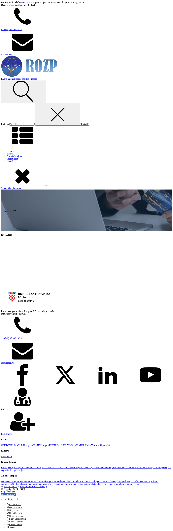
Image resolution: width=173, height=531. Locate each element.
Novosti (10, 153)
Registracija (6, 434)
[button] (8, 494)
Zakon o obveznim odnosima (71, 481)
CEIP (3, 445)
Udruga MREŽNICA (50, 445)
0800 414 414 (27, 2)
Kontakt (10, 161)
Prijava (4, 409)
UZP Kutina (85, 445)
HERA (131, 467)
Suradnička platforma (11, 188)
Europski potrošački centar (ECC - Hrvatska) (58, 467)
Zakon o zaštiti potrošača (46, 481)
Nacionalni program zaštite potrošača (18, 481)
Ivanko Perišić (10, 486)
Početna (7, 211)
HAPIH (145, 467)
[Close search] (57, 114)
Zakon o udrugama (93, 481)
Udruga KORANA (31, 445)
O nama (10, 151)
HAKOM (124, 467)
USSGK (76, 445)
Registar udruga (156, 467)
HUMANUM (17, 445)
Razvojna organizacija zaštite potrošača (19, 467)
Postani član (12, 159)
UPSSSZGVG (66, 445)
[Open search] (23, 91)
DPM (8, 445)
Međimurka (6, 456)
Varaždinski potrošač (100, 445)
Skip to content (8, 491)
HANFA (138, 467)
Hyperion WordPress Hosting (33, 486)
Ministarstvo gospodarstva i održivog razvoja (99, 467)
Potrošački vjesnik (15, 156)
